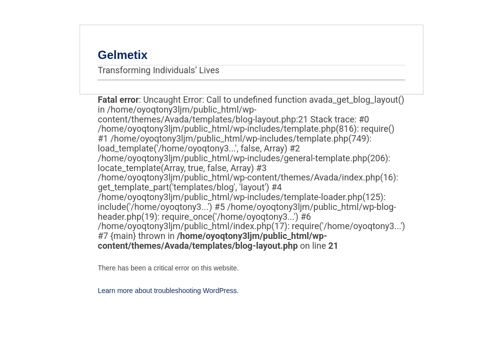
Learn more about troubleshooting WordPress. (168, 291)
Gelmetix (122, 54)
